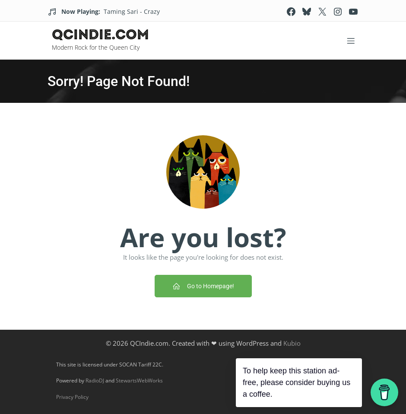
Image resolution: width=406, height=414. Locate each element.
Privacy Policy (72, 397)
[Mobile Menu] (350, 40)
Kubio (292, 343)
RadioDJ (95, 380)
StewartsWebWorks (139, 380)
